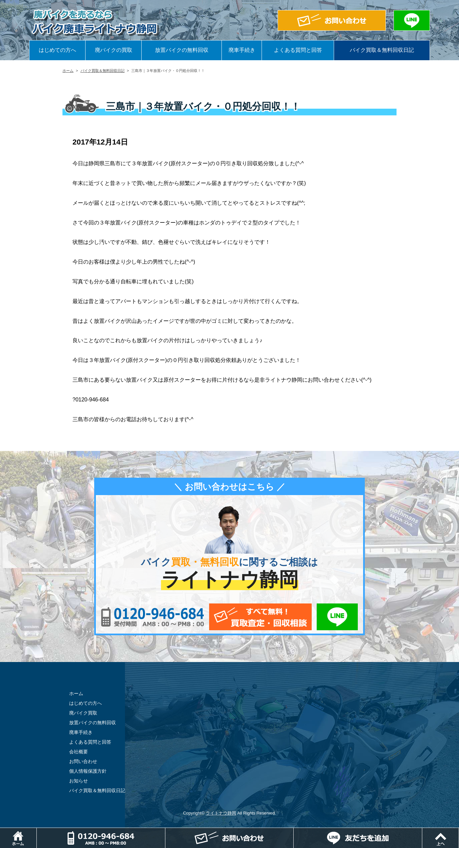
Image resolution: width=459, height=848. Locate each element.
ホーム (67, 71)
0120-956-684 (152, 616)
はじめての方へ (57, 50)
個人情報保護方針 (88, 771)
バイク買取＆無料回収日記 (382, 50)
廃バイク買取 (83, 713)
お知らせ (78, 780)
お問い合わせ (83, 761)
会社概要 (78, 751)
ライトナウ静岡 (221, 813)
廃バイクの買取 (113, 50)
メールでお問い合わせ (260, 616)
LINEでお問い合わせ (337, 616)
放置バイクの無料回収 (181, 50)
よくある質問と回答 (298, 50)
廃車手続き (241, 50)
